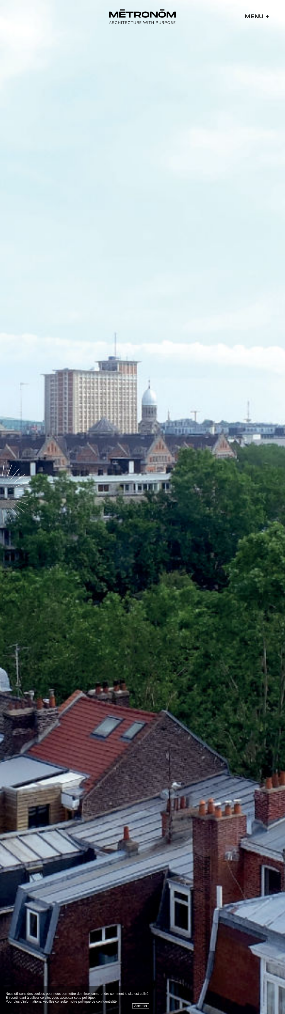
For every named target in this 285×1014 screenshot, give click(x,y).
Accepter (140, 1006)
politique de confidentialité (97, 1001)
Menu (257, 16)
